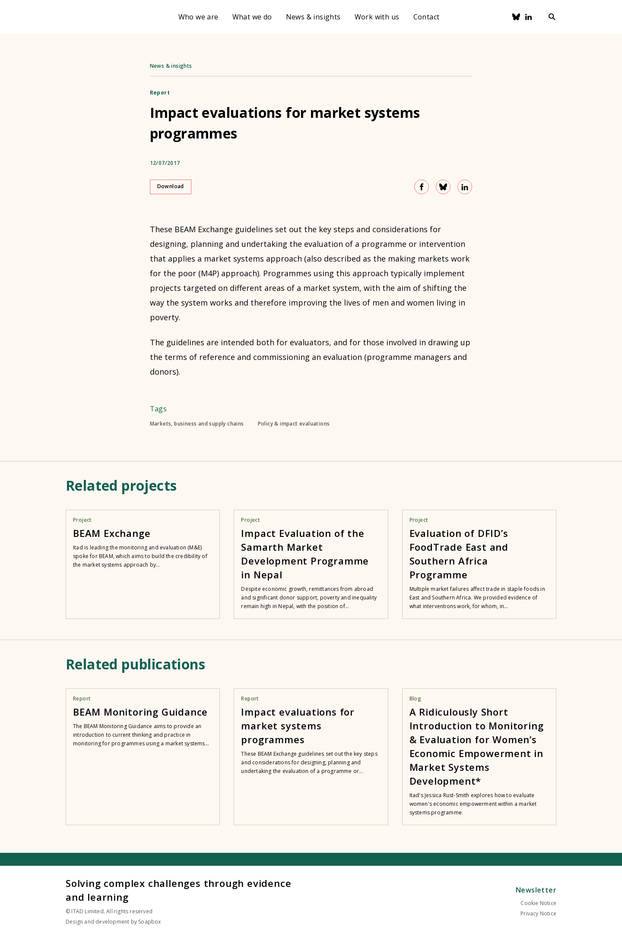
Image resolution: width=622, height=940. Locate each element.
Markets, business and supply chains (197, 423)
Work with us (377, 17)
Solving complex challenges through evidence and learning (178, 890)
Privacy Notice (538, 913)
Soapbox (149, 921)
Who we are (198, 17)
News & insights (313, 17)
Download (170, 186)
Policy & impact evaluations (294, 423)
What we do (252, 17)
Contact (426, 17)
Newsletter (536, 890)
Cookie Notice (538, 903)
